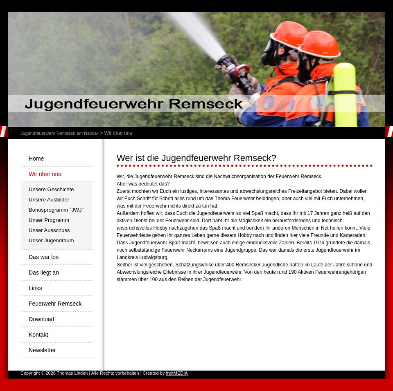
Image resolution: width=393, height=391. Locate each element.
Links (35, 288)
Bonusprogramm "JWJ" (56, 210)
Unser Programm (49, 220)
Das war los (44, 257)
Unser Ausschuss (49, 230)
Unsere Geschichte (51, 189)
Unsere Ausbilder (49, 200)
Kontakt (38, 334)
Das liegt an (44, 272)
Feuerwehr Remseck (55, 303)
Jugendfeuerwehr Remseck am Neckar (59, 133)
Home (36, 158)
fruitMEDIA (176, 373)
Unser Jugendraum (51, 240)
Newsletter (42, 350)
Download (41, 319)
